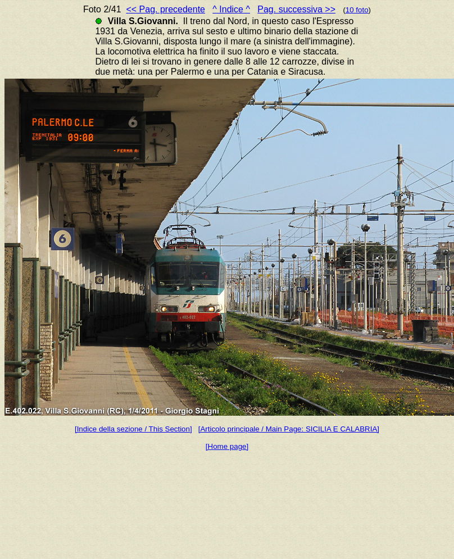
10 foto (357, 10)
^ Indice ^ (231, 9)
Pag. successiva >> (296, 9)
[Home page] (227, 446)
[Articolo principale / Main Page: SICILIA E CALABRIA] (288, 429)
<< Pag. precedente (165, 9)
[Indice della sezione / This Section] (133, 429)
